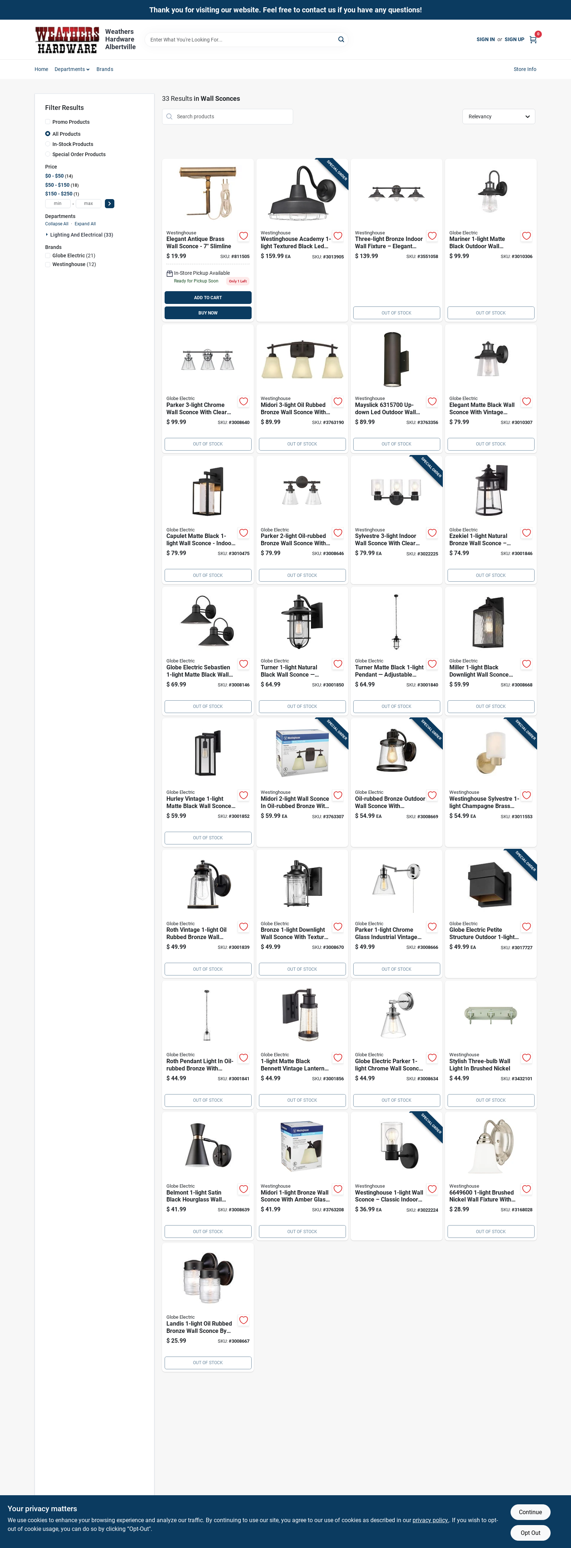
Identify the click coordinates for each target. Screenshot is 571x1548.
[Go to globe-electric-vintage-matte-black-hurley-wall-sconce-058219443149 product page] (208, 782)
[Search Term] (246, 39)
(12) (74, 264)
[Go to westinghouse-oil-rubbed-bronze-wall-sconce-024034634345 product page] (396, 240)
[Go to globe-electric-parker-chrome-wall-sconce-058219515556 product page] (396, 1045)
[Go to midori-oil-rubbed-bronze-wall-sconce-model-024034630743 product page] (302, 782)
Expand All (85, 223)
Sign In (486, 39)
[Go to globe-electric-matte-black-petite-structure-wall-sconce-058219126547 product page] (491, 914)
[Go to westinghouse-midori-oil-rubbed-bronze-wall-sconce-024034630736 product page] (302, 1176)
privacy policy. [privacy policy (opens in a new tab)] (431, 1520)
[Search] (341, 39)
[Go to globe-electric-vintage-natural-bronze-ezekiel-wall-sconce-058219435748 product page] (491, 520)
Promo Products (71, 122)
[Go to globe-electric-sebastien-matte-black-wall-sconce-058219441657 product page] (208, 651)
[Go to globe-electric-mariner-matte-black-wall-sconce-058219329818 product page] (491, 240)
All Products (66, 134)
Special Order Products (79, 154)
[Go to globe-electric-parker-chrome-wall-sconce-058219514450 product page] (208, 388)
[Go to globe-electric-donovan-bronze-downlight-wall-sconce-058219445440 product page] (302, 914)
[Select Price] (109, 203)
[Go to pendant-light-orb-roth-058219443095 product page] (208, 1045)
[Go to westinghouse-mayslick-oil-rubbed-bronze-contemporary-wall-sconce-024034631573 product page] (396, 388)
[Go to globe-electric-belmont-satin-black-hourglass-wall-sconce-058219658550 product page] (208, 1176)
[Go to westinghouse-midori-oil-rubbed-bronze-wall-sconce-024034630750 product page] (302, 388)
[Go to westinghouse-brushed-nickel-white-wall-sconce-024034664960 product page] (491, 1176)
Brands (105, 69)
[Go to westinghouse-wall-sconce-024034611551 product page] (396, 1176)
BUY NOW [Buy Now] (208, 313)
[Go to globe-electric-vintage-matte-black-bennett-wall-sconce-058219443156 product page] (302, 1045)
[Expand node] (47, 234)
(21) (73, 255)
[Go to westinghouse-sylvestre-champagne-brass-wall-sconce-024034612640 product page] (491, 782)
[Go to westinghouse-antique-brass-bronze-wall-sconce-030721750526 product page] (208, 240)
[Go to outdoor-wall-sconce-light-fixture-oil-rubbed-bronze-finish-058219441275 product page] (396, 782)
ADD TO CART (208, 297)
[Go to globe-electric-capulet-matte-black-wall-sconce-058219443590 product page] (208, 520)
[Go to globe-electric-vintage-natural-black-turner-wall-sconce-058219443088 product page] (302, 651)
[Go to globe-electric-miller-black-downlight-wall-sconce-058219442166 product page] (491, 651)
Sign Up (514, 39)
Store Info (525, 69)
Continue (530, 1512)
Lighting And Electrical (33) (81, 235)
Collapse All (56, 223)
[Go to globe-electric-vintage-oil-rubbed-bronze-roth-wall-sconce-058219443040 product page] (208, 914)
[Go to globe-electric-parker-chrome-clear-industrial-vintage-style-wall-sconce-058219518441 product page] (396, 914)
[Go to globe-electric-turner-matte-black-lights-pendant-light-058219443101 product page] (396, 651)
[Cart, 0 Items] (533, 39)
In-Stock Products (72, 144)
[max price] (88, 203)
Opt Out (530, 1532)
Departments (70, 69)
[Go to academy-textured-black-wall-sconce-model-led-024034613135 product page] (302, 240)
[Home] (67, 39)
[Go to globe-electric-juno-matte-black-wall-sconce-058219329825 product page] (491, 388)
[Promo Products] (47, 121)
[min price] (58, 203)
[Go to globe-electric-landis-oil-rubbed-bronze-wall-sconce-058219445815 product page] (208, 1307)
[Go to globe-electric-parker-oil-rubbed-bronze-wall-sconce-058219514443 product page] (302, 520)
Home (41, 69)
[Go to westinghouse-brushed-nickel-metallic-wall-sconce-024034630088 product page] (491, 1045)
